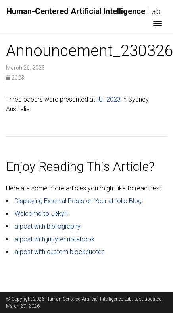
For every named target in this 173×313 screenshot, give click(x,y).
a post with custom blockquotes (60, 252)
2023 (15, 77)
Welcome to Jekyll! (41, 213)
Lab (83, 11)
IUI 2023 (109, 99)
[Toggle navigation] (157, 24)
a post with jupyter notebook (54, 239)
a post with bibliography (48, 226)
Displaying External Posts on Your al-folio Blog (78, 201)
